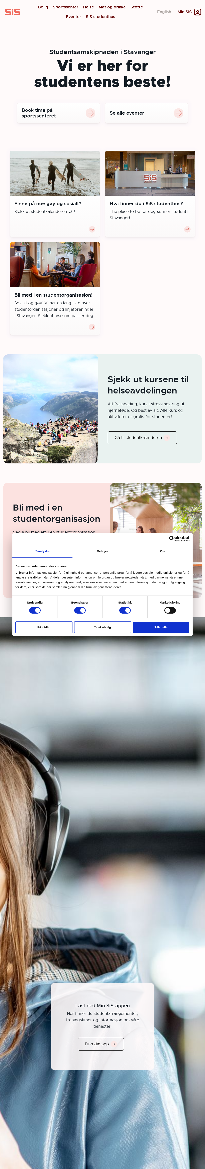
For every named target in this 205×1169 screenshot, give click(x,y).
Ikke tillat (43, 627)
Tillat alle (161, 627)
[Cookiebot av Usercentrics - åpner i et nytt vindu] (172, 539)
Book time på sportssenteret (58, 113)
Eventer (73, 16)
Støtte (137, 7)
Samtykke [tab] (42, 551)
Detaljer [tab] (102, 551)
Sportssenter (65, 7)
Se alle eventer (146, 113)
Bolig (43, 7)
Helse (88, 7)
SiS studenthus (100, 16)
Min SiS (185, 12)
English (164, 11)
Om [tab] (162, 551)
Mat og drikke (112, 7)
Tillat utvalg (102, 627)
